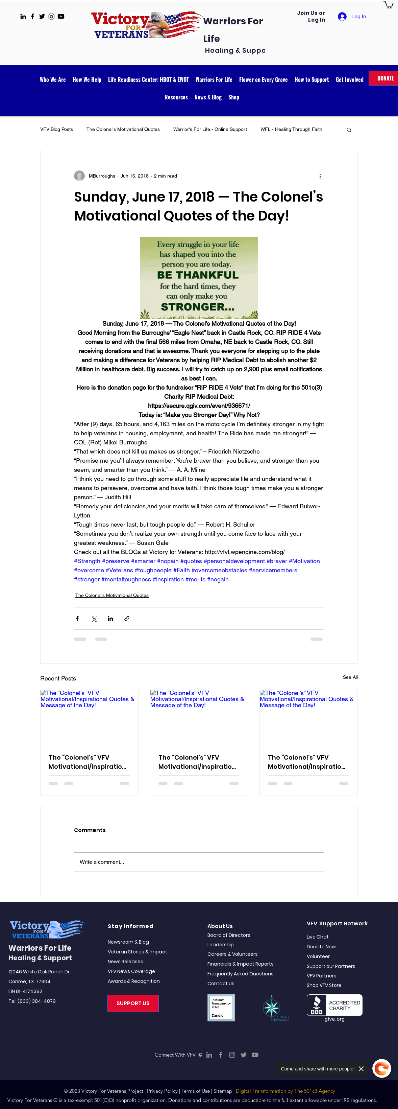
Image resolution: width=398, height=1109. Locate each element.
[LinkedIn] (209, 1055)
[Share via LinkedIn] (110, 618)
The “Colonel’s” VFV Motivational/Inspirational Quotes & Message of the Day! (87, 762)
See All (350, 677)
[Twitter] (244, 1055)
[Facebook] (221, 1055)
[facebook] (32, 16)
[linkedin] (23, 16)
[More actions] (320, 176)
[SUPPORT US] (133, 1003)
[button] (388, 4)
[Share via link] (127, 618)
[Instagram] (232, 1055)
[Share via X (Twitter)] (94, 618)
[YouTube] (255, 1055)
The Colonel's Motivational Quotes (123, 129)
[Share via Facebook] (77, 618)
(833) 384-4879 (37, 1001)
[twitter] (42, 16)
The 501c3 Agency (314, 1091)
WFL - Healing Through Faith (291, 129)
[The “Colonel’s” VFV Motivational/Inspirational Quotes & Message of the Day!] (89, 717)
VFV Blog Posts (56, 129)
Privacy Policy (162, 1091)
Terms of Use (195, 1091)
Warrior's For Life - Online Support (210, 129)
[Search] (357, 86)
